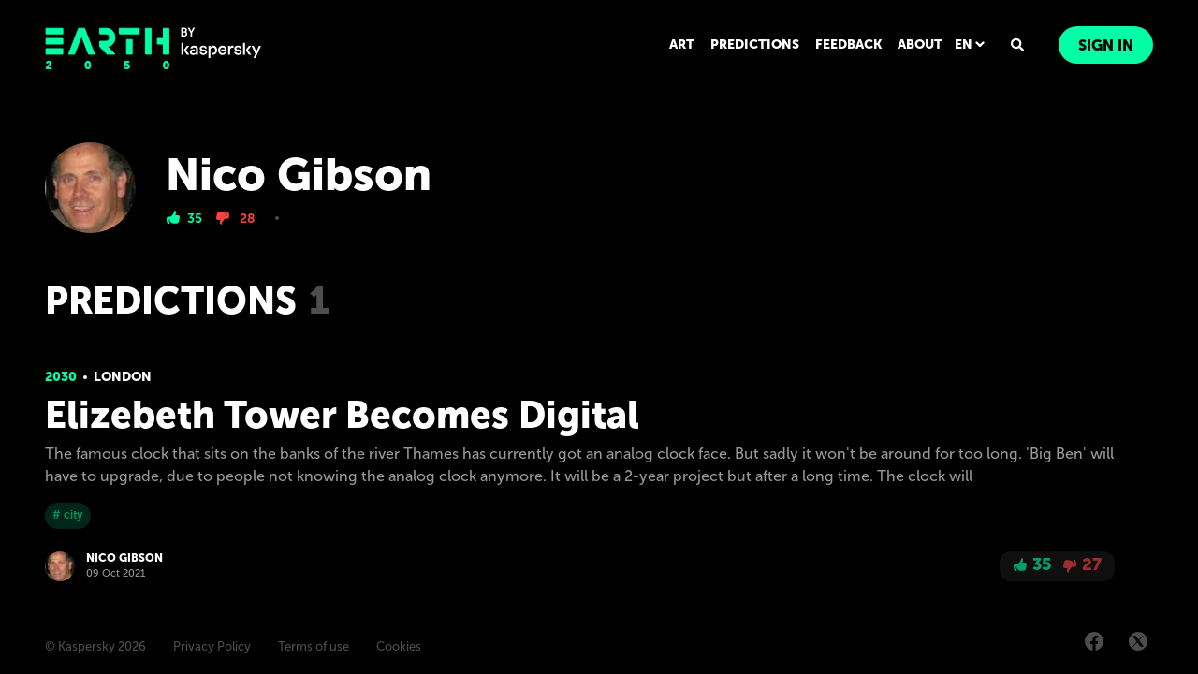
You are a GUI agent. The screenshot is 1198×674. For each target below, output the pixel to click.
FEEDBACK (848, 44)
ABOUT (920, 44)
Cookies (398, 646)
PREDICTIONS (754, 44)
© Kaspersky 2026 (95, 646)
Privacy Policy (212, 646)
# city (67, 514)
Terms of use (313, 646)
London (123, 377)
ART (681, 44)
